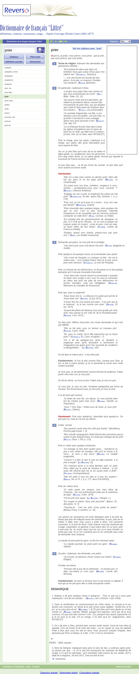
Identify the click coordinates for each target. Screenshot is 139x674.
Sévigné (84, 298)
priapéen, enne (11, 72)
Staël (91, 216)
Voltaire (68, 473)
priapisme (9, 80)
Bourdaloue (75, 196)
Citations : (120, 41)
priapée (8, 68)
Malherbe (83, 609)
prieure (8, 121)
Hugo (73, 235)
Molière (109, 179)
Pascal (82, 110)
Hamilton (113, 283)
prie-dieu (8, 92)
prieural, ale (10, 117)
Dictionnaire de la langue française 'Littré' (24, 41)
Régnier (113, 544)
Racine (82, 83)
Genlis (67, 479)
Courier (101, 227)
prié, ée (8, 88)
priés (7, 109)
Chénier (117, 557)
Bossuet (100, 121)
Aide (28, 667)
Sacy (99, 94)
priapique (9, 76)
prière (7, 105)
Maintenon (81, 205)
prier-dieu (9, 101)
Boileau (67, 409)
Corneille (81, 74)
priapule (8, 84)
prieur (7, 113)
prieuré (8, 125)
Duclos (67, 439)
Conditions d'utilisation (14, 667)
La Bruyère (88, 347)
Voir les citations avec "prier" (87, 48)
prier (7, 96)
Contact (36, 667)
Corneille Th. (78, 336)
